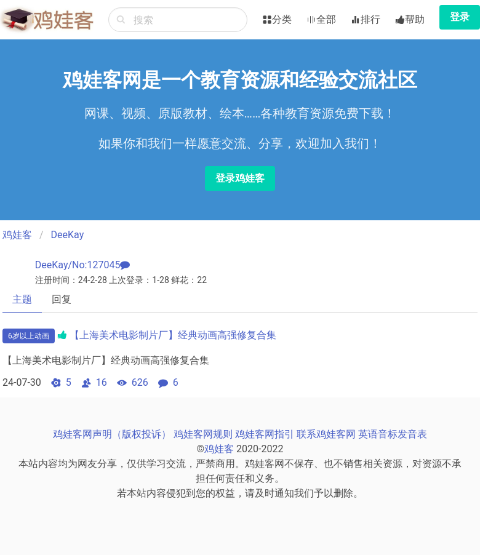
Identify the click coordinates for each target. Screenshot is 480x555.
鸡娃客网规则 (203, 434)
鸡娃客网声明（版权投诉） (112, 434)
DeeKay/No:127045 (78, 265)
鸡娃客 (17, 235)
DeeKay (67, 235)
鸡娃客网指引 (264, 434)
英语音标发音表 (392, 434)
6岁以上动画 (28, 336)
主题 (22, 299)
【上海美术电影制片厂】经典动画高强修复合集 (173, 335)
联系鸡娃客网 (326, 434)
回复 (61, 299)
